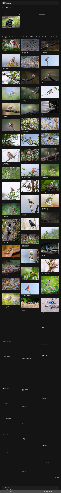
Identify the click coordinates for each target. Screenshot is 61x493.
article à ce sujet (42, 14)
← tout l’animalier (55, 9)
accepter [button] (50, 491)
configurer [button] (46, 491)
